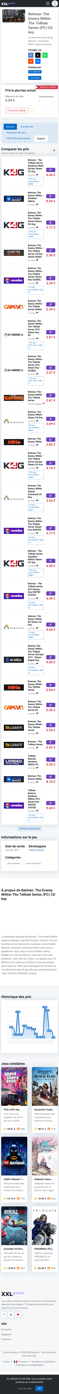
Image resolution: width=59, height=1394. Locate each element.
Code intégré (35, 78)
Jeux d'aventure (33, 863)
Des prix (10, 126)
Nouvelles (6, 1329)
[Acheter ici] (50, 170)
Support (41, 138)
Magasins (6, 1334)
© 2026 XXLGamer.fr (29, 1352)
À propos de (27, 126)
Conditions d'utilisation (43, 1361)
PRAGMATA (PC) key (43, 1249)
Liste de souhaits (16, 110)
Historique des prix (16, 132)
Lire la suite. (25, 1388)
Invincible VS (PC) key (13, 1249)
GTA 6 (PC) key (12, 1109)
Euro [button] (7, 1361)
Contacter (6, 1339)
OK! (39, 1388)
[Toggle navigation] (47, 3)
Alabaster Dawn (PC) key (42, 1179)
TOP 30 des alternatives (18, 138)
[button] (55, 3)
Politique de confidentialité (29, 1365)
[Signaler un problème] (32, 110)
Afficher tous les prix (29, 829)
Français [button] (22, 1361)
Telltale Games (36, 850)
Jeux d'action (13, 863)
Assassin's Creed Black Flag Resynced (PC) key (44, 1109)
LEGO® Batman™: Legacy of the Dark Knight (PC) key (13, 1179)
